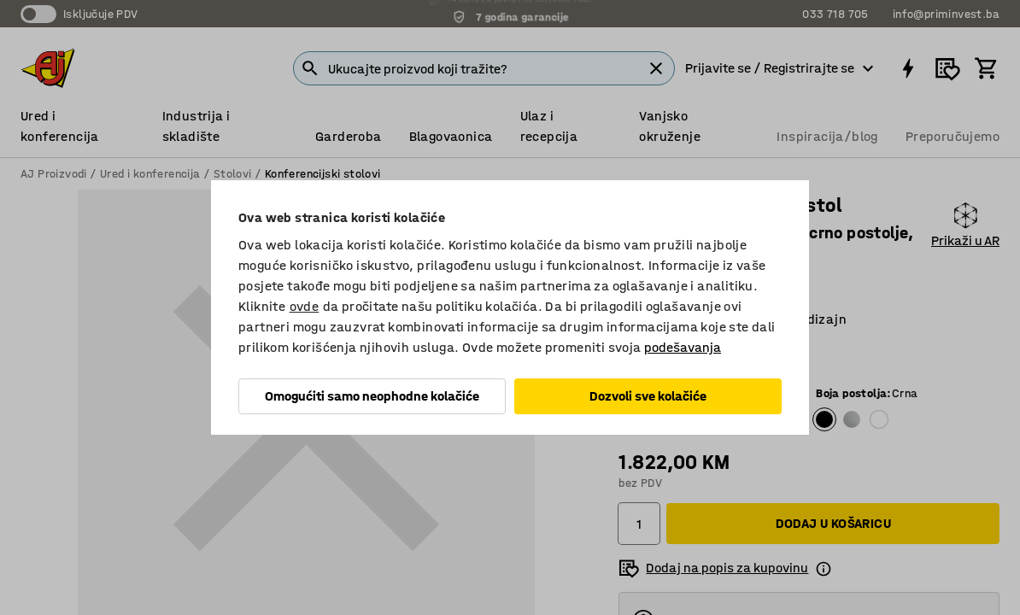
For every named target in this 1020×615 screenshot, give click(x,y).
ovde (304, 306)
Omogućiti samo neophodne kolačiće (372, 396)
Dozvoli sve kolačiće (647, 396)
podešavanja (682, 347)
